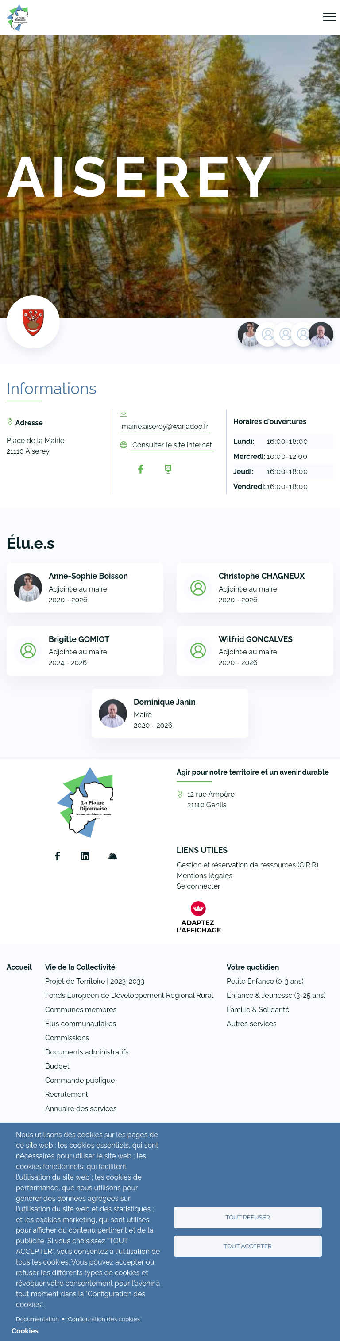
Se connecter (198, 886)
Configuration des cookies (104, 1318)
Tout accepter (248, 1245)
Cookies (25, 1331)
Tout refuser (247, 1217)
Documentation (37, 1318)
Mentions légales (204, 875)
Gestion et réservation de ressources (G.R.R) (247, 865)
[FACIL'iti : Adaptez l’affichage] (199, 916)
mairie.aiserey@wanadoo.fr (165, 426)
